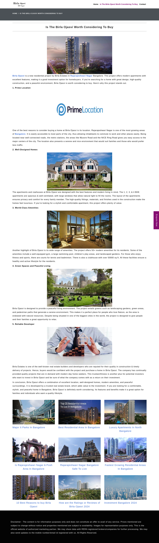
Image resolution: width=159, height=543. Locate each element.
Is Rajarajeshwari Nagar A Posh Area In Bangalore (33, 467)
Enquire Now (157, 220)
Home (95, 4)
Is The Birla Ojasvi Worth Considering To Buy (119, 4)
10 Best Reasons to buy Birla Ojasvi (33, 504)
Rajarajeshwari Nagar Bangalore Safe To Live (79, 467)
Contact (142, 4)
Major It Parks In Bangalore (29, 427)
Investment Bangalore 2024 (120, 502)
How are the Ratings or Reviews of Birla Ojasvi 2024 (79, 504)
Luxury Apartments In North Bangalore (125, 429)
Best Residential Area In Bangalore (79, 427)
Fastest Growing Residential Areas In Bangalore (125, 467)
